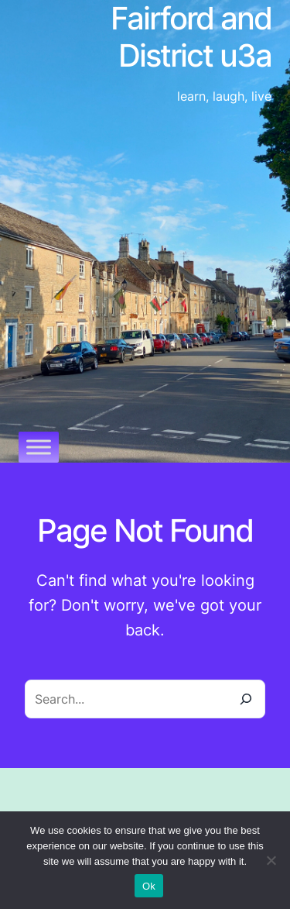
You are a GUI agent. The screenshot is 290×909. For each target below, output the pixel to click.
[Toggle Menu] (38, 446)
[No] (270, 860)
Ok (148, 886)
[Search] (245, 698)
